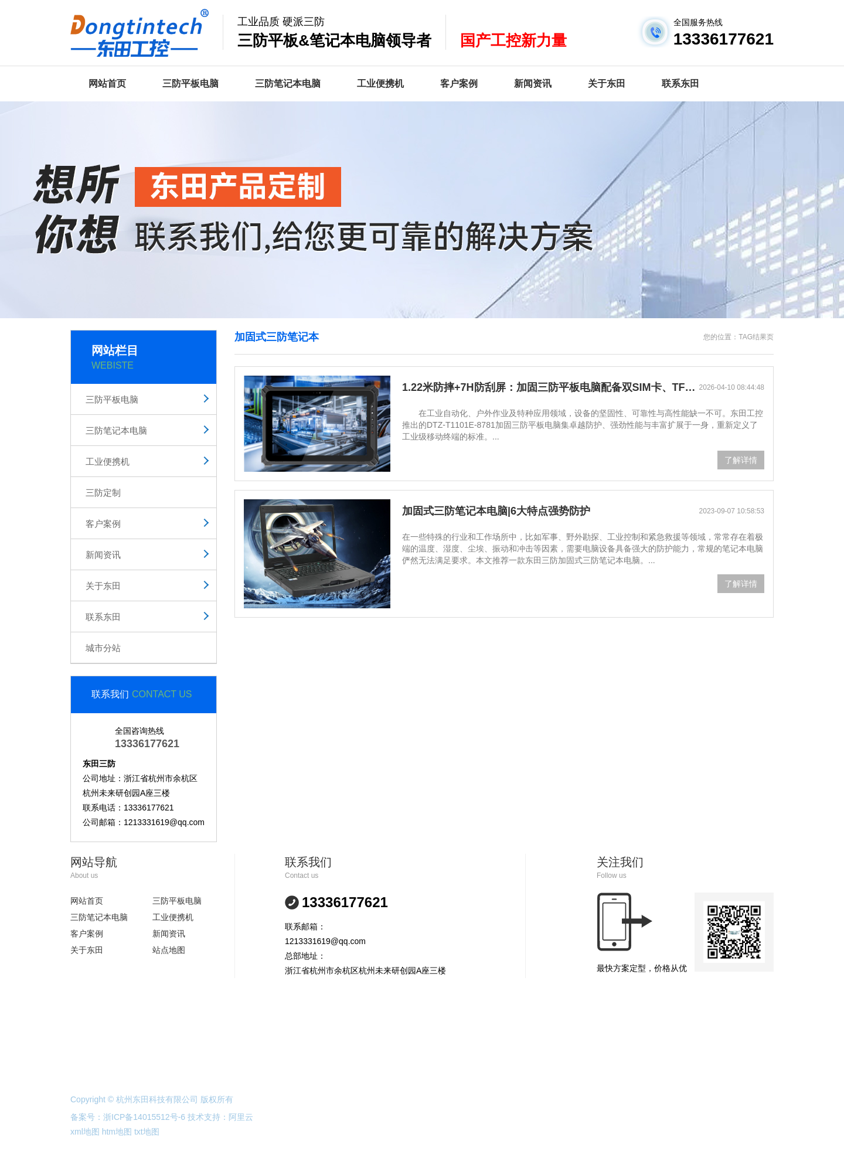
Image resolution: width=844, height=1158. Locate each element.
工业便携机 (380, 83)
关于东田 (606, 83)
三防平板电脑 (190, 83)
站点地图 (168, 950)
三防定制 (103, 493)
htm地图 (117, 1131)
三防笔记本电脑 (288, 83)
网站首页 (107, 83)
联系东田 (680, 83)
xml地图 (85, 1131)
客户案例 (459, 83)
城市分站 (103, 648)
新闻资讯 (533, 83)
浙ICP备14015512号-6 (144, 1117)
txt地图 (146, 1131)
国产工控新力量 (513, 40)
